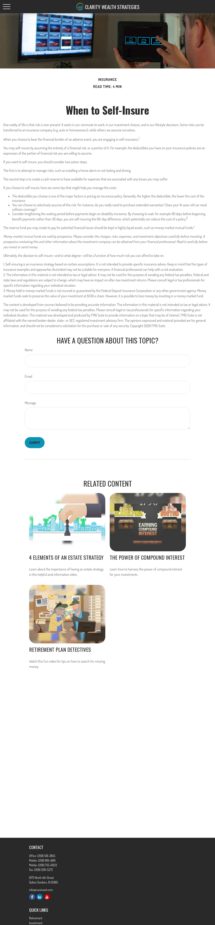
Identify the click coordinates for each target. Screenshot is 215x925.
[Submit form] (35, 442)
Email (28, 376)
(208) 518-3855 (46, 856)
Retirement (35, 918)
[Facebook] (32, 897)
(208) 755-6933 (47, 865)
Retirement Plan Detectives (60, 649)
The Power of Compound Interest (147, 557)
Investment (35, 923)
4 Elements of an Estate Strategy (66, 557)
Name (29, 350)
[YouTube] (47, 897)
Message (30, 403)
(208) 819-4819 (46, 860)
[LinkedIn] (40, 897)
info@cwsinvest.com (41, 890)
